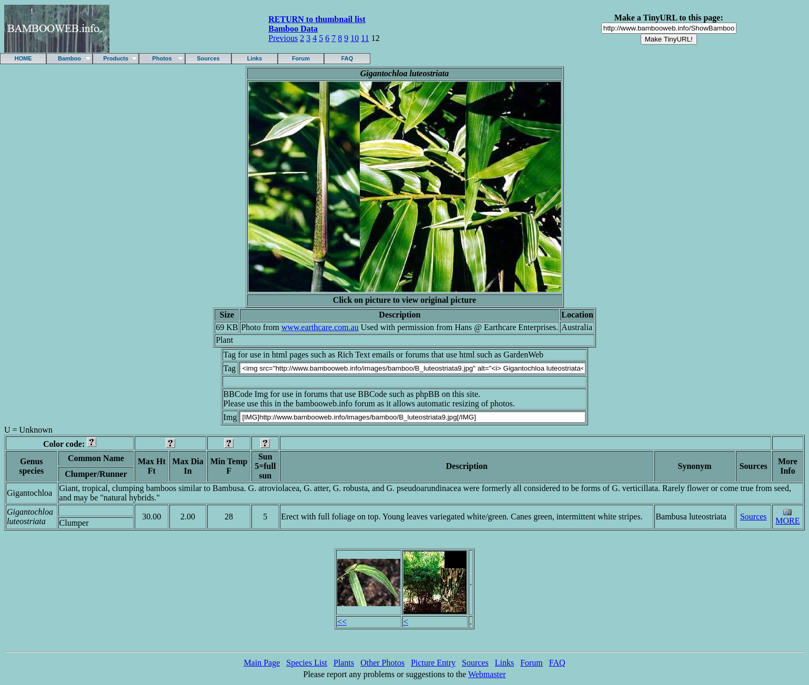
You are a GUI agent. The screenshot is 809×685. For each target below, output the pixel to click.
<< (342, 621)
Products (115, 58)
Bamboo (69, 58)
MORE (787, 520)
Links (254, 58)
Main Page (262, 662)
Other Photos (382, 662)
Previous (283, 38)
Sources (208, 58)
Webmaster (487, 674)
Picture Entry (433, 662)
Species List (306, 662)
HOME (23, 58)
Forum (301, 58)
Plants (343, 662)
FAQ (347, 58)
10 (354, 38)
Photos (161, 58)
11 (365, 38)
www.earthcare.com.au (320, 327)
